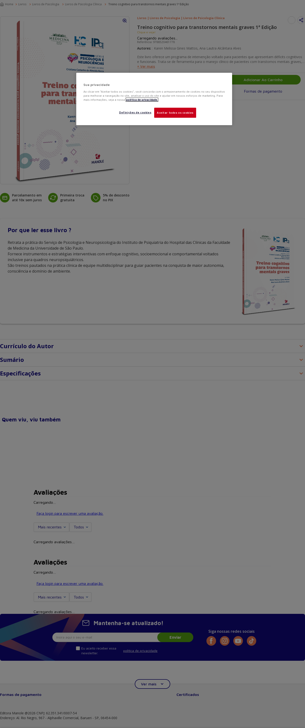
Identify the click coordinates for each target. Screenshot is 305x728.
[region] (154, 99)
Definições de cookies (135, 112)
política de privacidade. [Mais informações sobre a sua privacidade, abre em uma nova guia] (142, 99)
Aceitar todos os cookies (175, 112)
